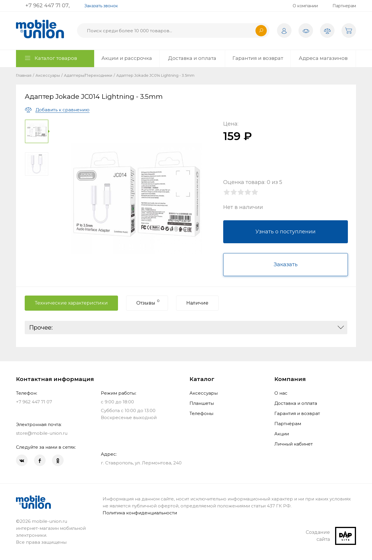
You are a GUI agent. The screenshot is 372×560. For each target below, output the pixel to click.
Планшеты (201, 403)
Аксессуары (47, 75)
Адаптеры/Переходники (88, 75)
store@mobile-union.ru (41, 433)
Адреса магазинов (323, 58)
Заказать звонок (101, 5)
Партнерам (344, 5)
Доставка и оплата (192, 58)
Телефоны (201, 413)
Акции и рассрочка (126, 58)
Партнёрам (287, 423)
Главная (23, 75)
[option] (38, 131)
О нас (280, 393)
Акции (281, 433)
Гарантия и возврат (258, 58)
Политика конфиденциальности (140, 513)
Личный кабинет (293, 444)
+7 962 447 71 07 (47, 5)
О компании (305, 5)
